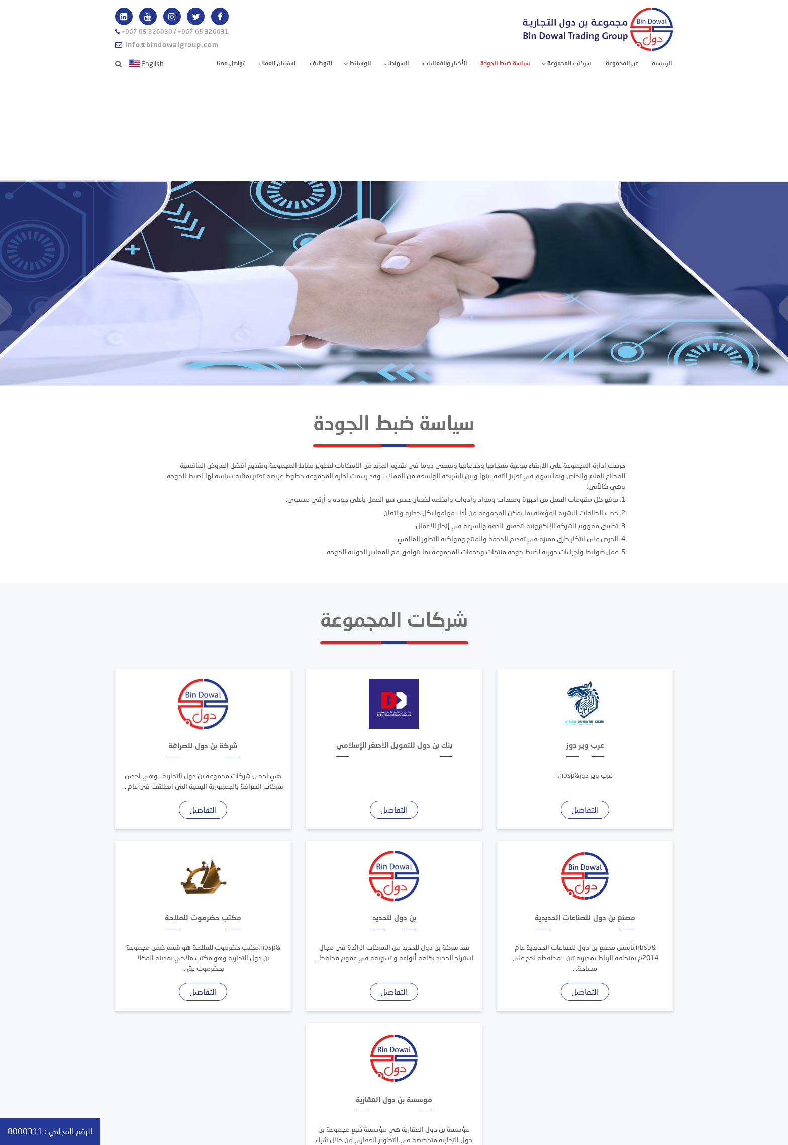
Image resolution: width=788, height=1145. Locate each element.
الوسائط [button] (359, 63)
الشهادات (396, 63)
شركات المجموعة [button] (569, 63)
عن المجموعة (622, 63)
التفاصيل (585, 809)
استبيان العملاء (277, 63)
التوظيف (321, 63)
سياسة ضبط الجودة (505, 63)
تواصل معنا (231, 63)
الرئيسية (661, 62)
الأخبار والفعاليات (445, 63)
